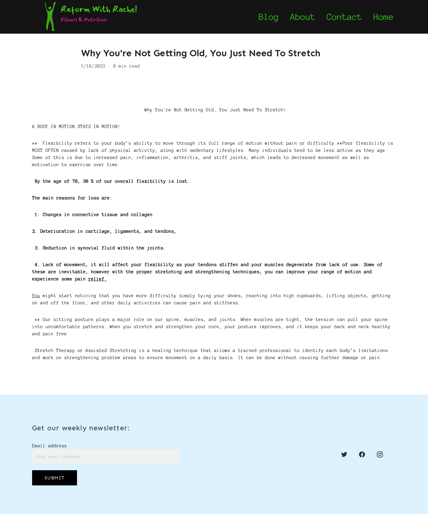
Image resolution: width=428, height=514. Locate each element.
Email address (49, 445)
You (36, 295)
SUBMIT (54, 478)
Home (383, 17)
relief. (97, 279)
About (302, 17)
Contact (344, 17)
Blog (269, 17)
